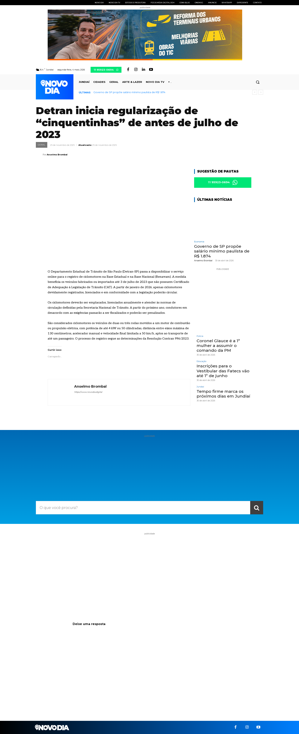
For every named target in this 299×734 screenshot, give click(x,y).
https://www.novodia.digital (88, 392)
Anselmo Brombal (57, 154)
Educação (201, 361)
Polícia (200, 336)
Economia (199, 242)
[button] (257, 82)
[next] (260, 92)
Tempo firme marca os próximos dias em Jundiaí (223, 393)
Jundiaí (200, 387)
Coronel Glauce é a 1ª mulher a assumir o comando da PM (218, 345)
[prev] (254, 92)
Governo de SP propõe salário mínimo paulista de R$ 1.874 (129, 92)
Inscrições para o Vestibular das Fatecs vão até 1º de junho (223, 371)
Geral (41, 145)
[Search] (256, 507)
